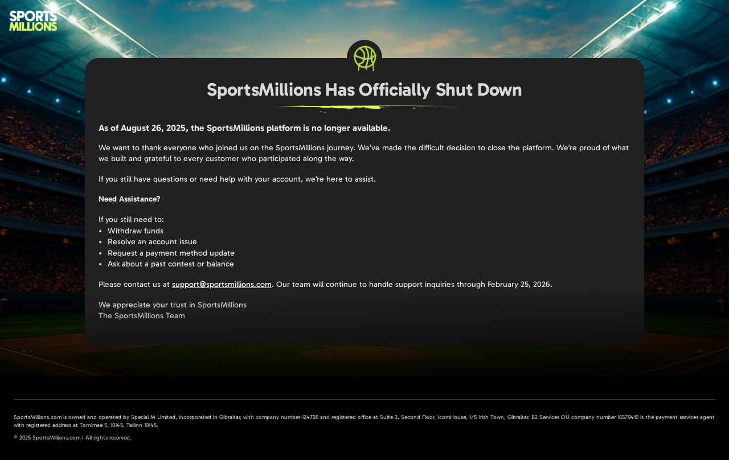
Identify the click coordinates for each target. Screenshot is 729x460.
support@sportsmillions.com (222, 284)
